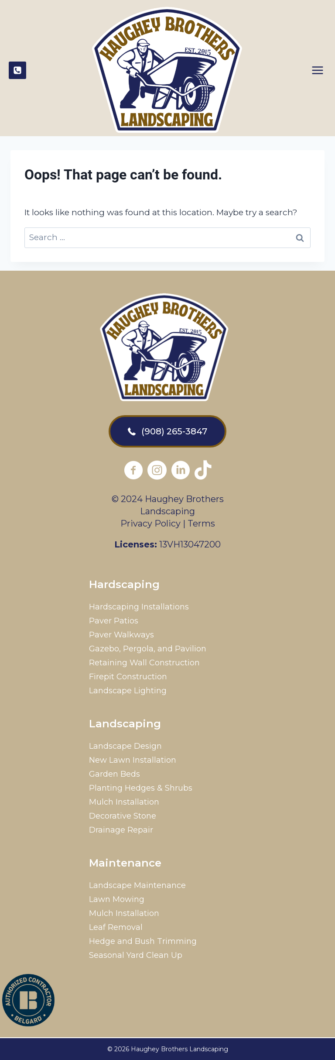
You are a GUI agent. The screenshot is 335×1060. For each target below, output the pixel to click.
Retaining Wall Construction (144, 663)
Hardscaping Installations (139, 607)
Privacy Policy (150, 523)
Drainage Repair (121, 830)
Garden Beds (114, 774)
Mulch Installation (124, 802)
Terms (201, 523)
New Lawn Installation (132, 760)
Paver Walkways (121, 635)
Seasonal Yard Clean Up (135, 955)
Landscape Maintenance (137, 885)
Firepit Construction (128, 676)
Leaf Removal (116, 927)
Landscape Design (125, 746)
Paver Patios (113, 621)
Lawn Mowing (116, 899)
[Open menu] (321, 68)
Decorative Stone (122, 816)
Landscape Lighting (128, 690)
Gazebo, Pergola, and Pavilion (147, 649)
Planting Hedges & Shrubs (140, 788)
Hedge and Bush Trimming (143, 941)
